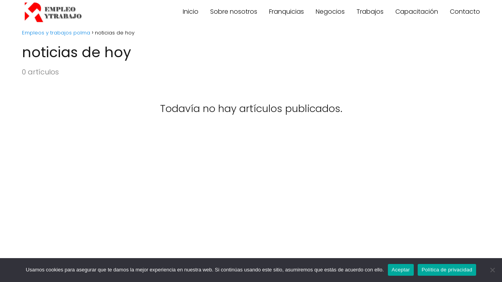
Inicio (190, 11)
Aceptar (401, 270)
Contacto (465, 11)
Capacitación (416, 11)
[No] (492, 270)
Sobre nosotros (233, 11)
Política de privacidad (447, 270)
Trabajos (370, 11)
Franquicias (286, 11)
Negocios (330, 11)
